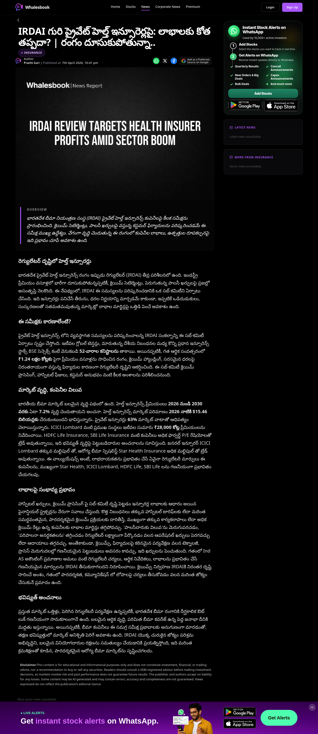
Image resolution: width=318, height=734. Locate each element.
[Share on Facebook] (174, 61)
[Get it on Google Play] (245, 105)
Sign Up (292, 7)
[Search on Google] (195, 61)
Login (270, 7)
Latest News (245, 127)
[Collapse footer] (312, 707)
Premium (193, 6)
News (145, 6)
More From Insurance (254, 157)
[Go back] (18, 20)
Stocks (131, 6)
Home (115, 6)
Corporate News (167, 6)
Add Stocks (263, 93)
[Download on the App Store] (281, 105)
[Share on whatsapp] (156, 61)
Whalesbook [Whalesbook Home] (33, 7)
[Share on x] (165, 61)
